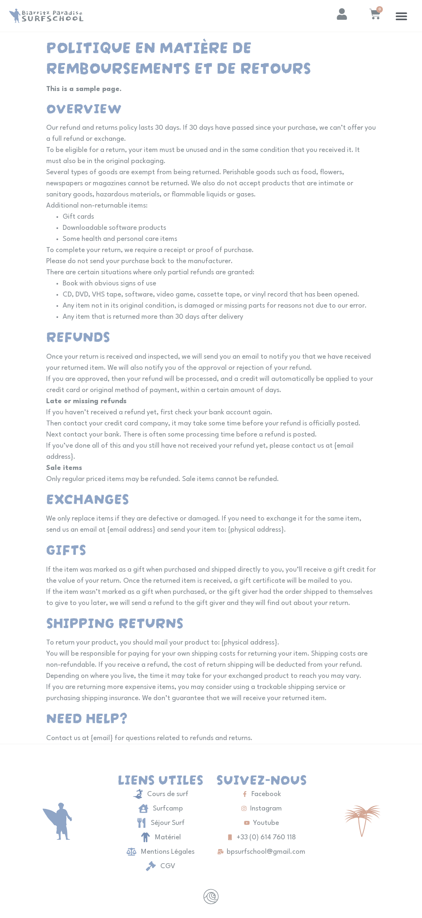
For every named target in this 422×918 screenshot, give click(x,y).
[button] (401, 16)
